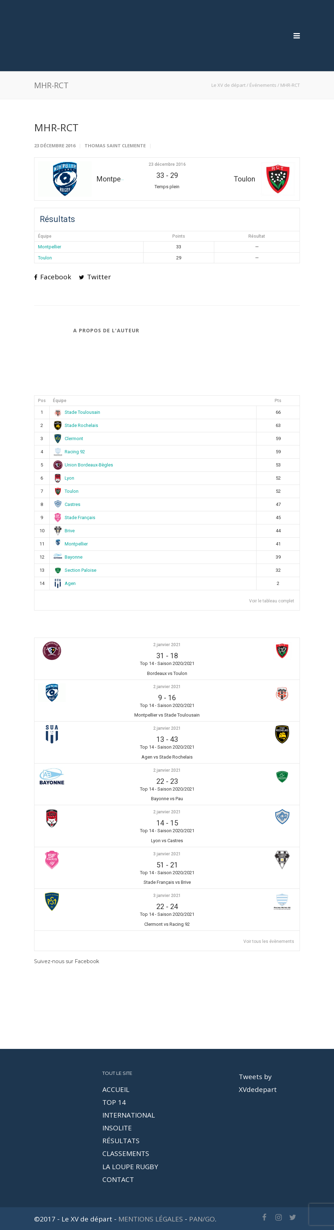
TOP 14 (114, 1102)
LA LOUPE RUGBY (130, 1166)
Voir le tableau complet (271, 600)
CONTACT (118, 1179)
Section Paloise (75, 570)
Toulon (45, 257)
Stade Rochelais (75, 425)
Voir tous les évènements (268, 941)
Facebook (52, 276)
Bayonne (68, 557)
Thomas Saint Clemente (115, 145)
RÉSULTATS (121, 1140)
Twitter (95, 276)
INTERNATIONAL (128, 1115)
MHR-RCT (56, 127)
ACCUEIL (115, 1089)
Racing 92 (69, 451)
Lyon (64, 478)
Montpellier (49, 246)
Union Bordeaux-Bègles (83, 465)
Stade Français (74, 517)
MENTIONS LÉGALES (150, 1219)
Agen (64, 583)
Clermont (68, 438)
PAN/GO (202, 1219)
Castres (67, 504)
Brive (64, 530)
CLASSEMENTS (125, 1153)
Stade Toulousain (77, 412)
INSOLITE (117, 1128)
